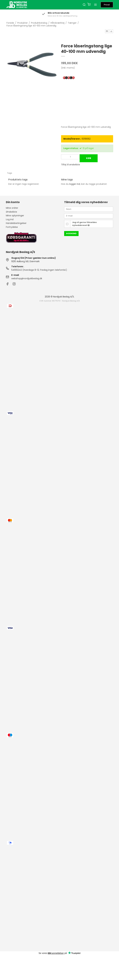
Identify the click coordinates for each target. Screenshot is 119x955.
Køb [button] (88, 158)
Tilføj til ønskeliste (70, 164)
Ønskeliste (11, 211)
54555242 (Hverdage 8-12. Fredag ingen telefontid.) (39, 269)
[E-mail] (88, 215)
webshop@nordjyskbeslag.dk (26, 278)
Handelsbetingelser (16, 223)
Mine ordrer (12, 207)
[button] (107, 31)
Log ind (9, 219)
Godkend (71, 233)
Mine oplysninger (15, 215)
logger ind (74, 184)
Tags (9, 173)
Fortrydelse (12, 227)
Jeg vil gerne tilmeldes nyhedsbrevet (84, 223)
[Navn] (88, 209)
